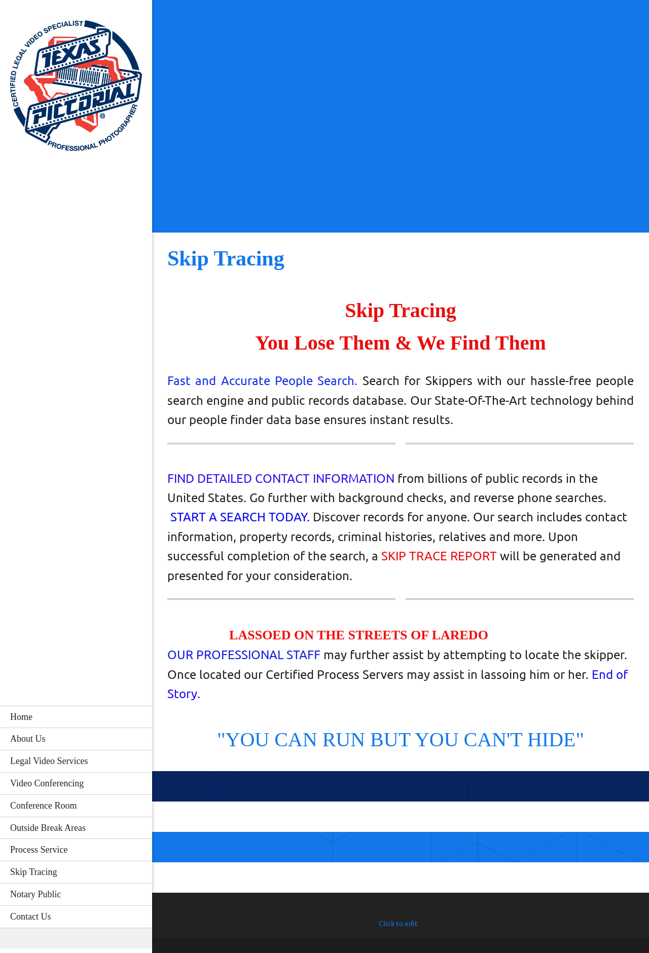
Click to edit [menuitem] (398, 924)
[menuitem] (76, 717)
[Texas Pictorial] (76, 88)
